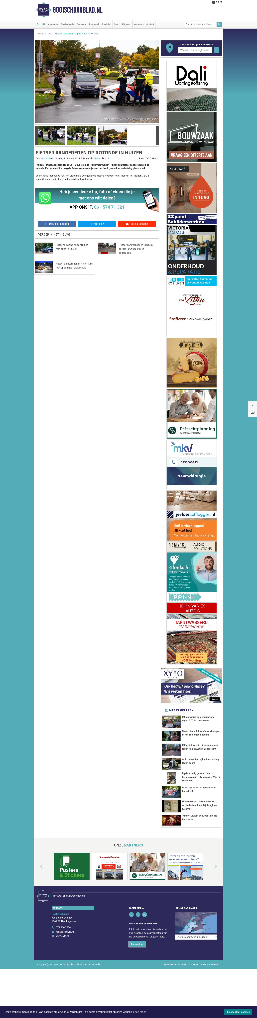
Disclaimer (193, 987)
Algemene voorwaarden (174, 987)
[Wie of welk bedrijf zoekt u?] (195, 50)
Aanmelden (137, 967)
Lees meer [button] (139, 1012)
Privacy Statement (210, 987)
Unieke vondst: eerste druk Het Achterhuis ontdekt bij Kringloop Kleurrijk (199, 820)
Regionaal (94, 24)
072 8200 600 (63, 950)
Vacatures (139, 24)
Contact (150, 24)
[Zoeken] (220, 24)
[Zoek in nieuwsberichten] (200, 24)
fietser (97, 158)
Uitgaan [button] (125, 24)
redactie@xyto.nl (65, 954)
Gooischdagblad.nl (78, 10)
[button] (36, 135)
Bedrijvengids (67, 24)
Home (41, 33)
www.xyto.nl (62, 959)
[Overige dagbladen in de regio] (196, 943)
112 (43, 24)
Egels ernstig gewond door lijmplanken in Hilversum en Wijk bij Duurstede (201, 777)
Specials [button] (106, 24)
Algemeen (53, 24)
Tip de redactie (137, 223)
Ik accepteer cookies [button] (238, 1012)
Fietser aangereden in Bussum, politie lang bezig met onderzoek (136, 248)
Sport (116, 24)
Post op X (97, 223)
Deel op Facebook (57, 223)
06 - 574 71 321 (109, 207)
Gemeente (81, 24)
